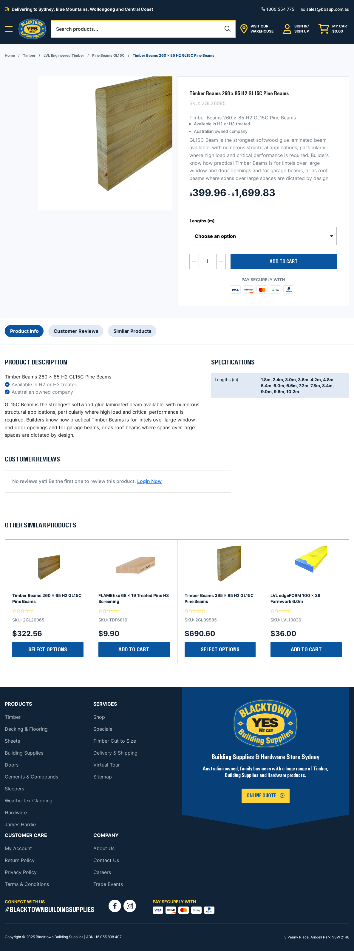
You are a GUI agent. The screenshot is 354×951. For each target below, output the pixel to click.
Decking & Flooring (26, 729)
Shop (99, 717)
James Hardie (20, 824)
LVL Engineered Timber (64, 55)
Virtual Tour (106, 765)
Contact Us (106, 860)
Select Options (47, 650)
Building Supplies (24, 753)
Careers (102, 872)
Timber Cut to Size (114, 741)
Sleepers (14, 789)
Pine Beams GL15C (108, 55)
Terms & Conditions (27, 884)
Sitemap (102, 777)
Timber (29, 55)
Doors (11, 765)
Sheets (12, 741)
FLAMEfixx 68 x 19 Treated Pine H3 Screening (133, 598)
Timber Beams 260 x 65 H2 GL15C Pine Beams (47, 598)
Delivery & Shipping (115, 753)
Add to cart (284, 261)
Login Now (149, 481)
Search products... (77, 29)
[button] (9, 29)
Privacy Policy (21, 872)
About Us (104, 848)
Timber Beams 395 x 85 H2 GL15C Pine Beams (219, 598)
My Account (18, 848)
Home (10, 55)
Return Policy (20, 860)
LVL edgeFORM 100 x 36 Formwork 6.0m (295, 598)
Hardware (16, 812)
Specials (102, 729)
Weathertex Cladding (28, 801)
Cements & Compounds (31, 777)
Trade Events (108, 884)
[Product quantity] (208, 261)
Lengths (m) (202, 220)
